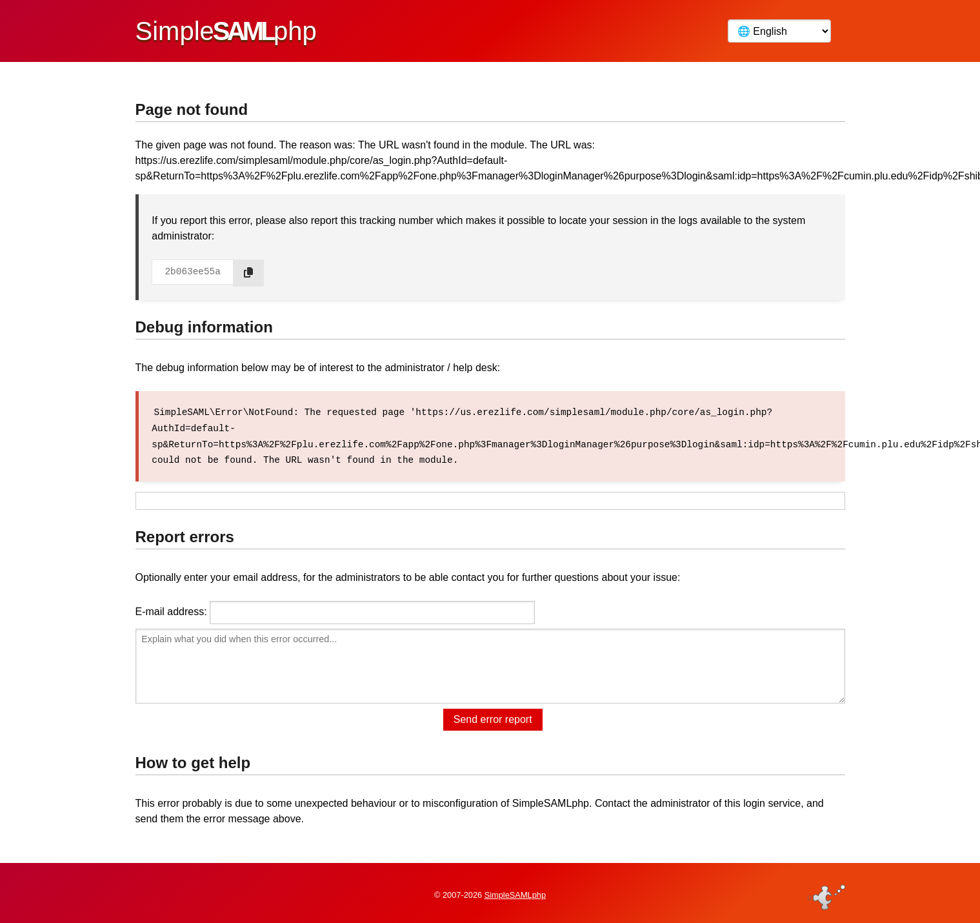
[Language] (779, 31)
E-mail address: (171, 610)
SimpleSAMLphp (515, 893)
